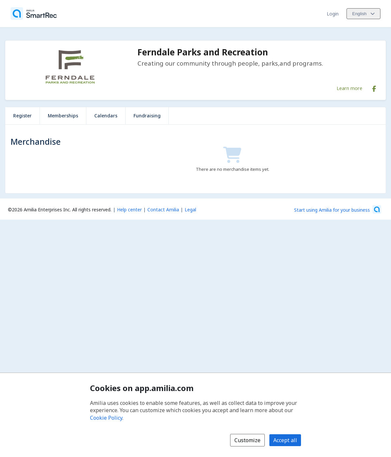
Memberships (63, 115)
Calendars (105, 115)
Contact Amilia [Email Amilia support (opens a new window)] (163, 209)
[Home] (34, 13)
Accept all (285, 440)
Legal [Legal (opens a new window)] (190, 209)
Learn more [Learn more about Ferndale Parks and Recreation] (349, 88)
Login (333, 14)
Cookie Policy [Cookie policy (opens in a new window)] (106, 417)
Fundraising (147, 115)
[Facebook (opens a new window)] (374, 87)
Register (22, 115)
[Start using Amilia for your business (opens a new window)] (337, 209)
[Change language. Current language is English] (363, 13)
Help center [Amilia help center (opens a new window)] (129, 209)
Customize (247, 440)
